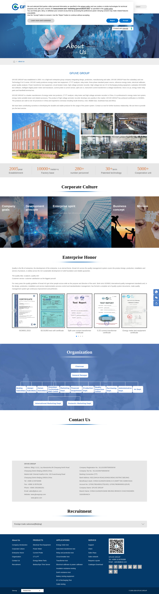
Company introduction (19, 545)
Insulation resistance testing (66, 568)
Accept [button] (125, 20)
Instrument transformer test (65, 549)
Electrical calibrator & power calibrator (69, 564)
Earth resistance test (63, 572)
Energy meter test (62, 545)
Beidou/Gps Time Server (41, 564)
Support (91, 545)
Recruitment (16, 564)
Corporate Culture (18, 549)
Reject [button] (112, 20)
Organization (16, 557)
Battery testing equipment (65, 576)
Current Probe (38, 553)
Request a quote (94, 560)
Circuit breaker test (62, 557)
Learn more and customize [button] (41, 20)
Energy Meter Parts (40, 560)
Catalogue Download (95, 564)
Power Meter (37, 549)
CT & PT (36, 557)
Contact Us (16, 560)
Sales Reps (92, 553)
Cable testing (60, 584)
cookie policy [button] (108, 9)
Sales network (93, 557)
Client (90, 549)
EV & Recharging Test (64, 580)
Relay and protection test (65, 553)
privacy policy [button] (85, 6)
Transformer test (62, 560)
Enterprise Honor (18, 553)
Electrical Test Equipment (42, 545)
